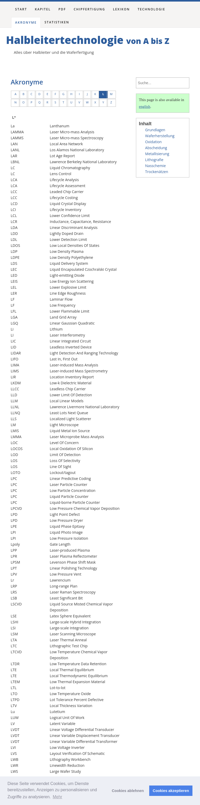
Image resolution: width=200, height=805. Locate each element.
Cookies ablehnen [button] (128, 791)
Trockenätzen (156, 171)
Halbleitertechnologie (87, 40)
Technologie (151, 9)
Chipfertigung (89, 9)
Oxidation (153, 141)
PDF (62, 9)
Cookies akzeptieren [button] (171, 791)
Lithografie (154, 159)
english (144, 106)
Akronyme (26, 22)
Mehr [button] (57, 797)
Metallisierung (157, 153)
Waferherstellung (159, 135)
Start (21, 9)
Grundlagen (155, 129)
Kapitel (43, 9)
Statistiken (57, 22)
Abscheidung (156, 147)
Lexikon (121, 9)
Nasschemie (155, 165)
